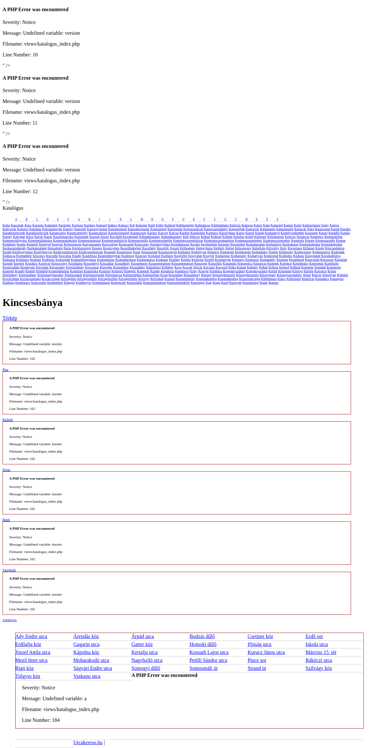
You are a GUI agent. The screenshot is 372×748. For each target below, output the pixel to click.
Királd (7, 252)
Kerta (67, 248)
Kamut (288, 225)
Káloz (258, 225)
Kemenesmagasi (89, 240)
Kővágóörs (68, 278)
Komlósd (76, 271)
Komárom (333, 267)
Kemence (317, 236)
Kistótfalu (332, 263)
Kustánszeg (250, 282)
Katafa (345, 233)
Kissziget (200, 263)
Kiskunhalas (105, 259)
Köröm (308, 271)
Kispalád (340, 259)
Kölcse (273, 267)
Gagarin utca (86, 644)
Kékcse (195, 236)
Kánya (334, 225)
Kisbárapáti (243, 252)
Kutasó (273, 282)
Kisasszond (149, 252)
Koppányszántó (234, 271)
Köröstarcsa (113, 275)
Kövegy (144, 278)
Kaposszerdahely (216, 229)
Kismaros (252, 259)
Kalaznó (141, 225)
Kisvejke (106, 267)
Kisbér (273, 252)
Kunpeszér (118, 282)
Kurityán (235, 282)
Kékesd (216, 236)
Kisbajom (227, 252)
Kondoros (182, 271)
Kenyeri (57, 244)
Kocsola (209, 267)
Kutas (263, 282)
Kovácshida (11, 278)
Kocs (178, 267)
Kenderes (9, 244)
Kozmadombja (206, 278)
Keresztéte (237, 244)
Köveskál (157, 278)
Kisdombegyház (109, 256)
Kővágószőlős (87, 278)
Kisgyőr (208, 256)
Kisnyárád (312, 259)
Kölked (295, 267)
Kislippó (198, 259)
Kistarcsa (259, 263)
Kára (310, 229)
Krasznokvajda (249, 278)
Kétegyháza (204, 248)
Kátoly (7, 236)
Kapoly (68, 229)
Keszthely (149, 248)
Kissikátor (75, 263)
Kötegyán (329, 275)
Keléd (249, 236)
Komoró (105, 271)
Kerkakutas (290, 244)
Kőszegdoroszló (224, 275)
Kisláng (174, 259)
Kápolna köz (86, 652)
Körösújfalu (151, 275)
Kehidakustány (149, 236)
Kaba (6, 225)
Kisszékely (122, 263)
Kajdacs (89, 225)
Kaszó (323, 233)
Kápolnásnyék (52, 229)
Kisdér (76, 256)
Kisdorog (127, 256)
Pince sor (257, 660)
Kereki (195, 244)
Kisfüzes (167, 256)
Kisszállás (107, 263)
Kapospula (174, 229)
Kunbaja (8, 282)
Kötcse (317, 275)
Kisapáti (110, 252)
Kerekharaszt (180, 244)
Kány (325, 225)
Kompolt (143, 271)
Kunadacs (322, 278)
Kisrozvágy (59, 263)
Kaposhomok (117, 229)
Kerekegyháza (160, 244)
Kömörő (117, 271)
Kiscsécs (39, 256)
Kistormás (316, 263)
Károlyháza (227, 233)
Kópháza (216, 271)
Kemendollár (333, 236)
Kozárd (170, 278)
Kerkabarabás (255, 244)
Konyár (203, 271)
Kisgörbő (180, 256)
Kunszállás (134, 282)
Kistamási (230, 263)
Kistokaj (285, 263)
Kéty (283, 248)
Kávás (38, 236)
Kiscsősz (65, 256)
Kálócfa (235, 225)
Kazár (48, 236)
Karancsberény (77, 233)
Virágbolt (9, 570)
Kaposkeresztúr (139, 229)
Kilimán (308, 248)
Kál (132, 225)
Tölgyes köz (27, 676)
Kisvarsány (57, 267)
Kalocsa (247, 225)
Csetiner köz (260, 636)
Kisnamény (268, 259)
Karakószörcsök (14, 233)
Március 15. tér (320, 652)
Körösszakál (73, 275)
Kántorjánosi (311, 225)
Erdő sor (314, 636)
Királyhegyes (43, 252)
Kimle (319, 248)
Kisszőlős (215, 263)
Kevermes (295, 248)
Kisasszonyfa (167, 252)
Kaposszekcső (193, 229)
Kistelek (273, 263)
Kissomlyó (91, 263)
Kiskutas (162, 259)
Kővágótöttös (128, 278)
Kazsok (94, 236)
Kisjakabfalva (330, 256)
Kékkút (227, 236)
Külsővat (308, 278)
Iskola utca (316, 644)
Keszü (174, 248)
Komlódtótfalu (58, 271)
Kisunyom (27, 267)
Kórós (331, 271)
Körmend (284, 271)
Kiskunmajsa (146, 259)
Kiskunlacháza (125, 259)
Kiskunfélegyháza (83, 259)
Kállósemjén (185, 225)
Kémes (310, 240)
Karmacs (212, 233)
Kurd (224, 282)
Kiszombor (121, 267)
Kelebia (238, 236)
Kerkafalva (274, 244)
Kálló (159, 225)
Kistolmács (300, 263)
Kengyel (45, 244)
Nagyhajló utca (146, 660)
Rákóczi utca (318, 660)
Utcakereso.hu (87, 742)
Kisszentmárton (160, 263)
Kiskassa (9, 259)
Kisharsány (239, 256)
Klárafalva (153, 267)
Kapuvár (300, 229)
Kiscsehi (52, 256)
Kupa (216, 282)
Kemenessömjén (160, 240)
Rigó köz (24, 668)
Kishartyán (255, 256)
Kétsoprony (243, 248)
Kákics (112, 225)
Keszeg (97, 248)
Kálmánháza (220, 225)
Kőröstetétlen (132, 275)
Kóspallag (176, 275)
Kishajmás (222, 256)
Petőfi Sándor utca (208, 660)
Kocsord (221, 267)
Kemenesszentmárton (188, 240)
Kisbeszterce (321, 252)
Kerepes (223, 244)
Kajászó (77, 225)
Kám (266, 225)
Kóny (193, 271)
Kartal (249, 233)
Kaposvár (252, 229)
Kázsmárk (81, 236)
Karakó (345, 229)
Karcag (163, 233)
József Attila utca (32, 652)
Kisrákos (31, 263)
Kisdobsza (89, 256)
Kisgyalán (195, 256)
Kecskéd (116, 236)
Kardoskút (197, 233)
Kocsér (188, 267)
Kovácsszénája (30, 278)
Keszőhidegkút (130, 248)
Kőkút (263, 267)
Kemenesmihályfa (114, 240)
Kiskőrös (48, 259)
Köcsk (197, 267)
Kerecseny (142, 244)
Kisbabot (184, 252)
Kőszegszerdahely (289, 275)
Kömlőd (41, 271)
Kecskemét (130, 236)
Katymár (19, 236)
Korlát (272, 271)
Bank (6, 519)
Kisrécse (45, 263)
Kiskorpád (62, 259)
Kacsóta (38, 225)
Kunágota (337, 278)
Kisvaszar (92, 267)
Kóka (232, 267)
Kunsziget (198, 282)
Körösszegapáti (93, 275)
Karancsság (138, 233)
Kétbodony (187, 248)
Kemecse (303, 236)
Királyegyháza (22, 252)
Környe (297, 271)
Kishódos (285, 256)
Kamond (276, 225)
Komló (20, 271)
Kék (186, 236)
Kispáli (8, 263)
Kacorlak (17, 225)
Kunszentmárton (154, 282)
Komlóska (91, 271)
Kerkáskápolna (309, 244)
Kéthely (219, 248)
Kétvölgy (272, 248)
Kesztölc (163, 248)
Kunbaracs (22, 282)
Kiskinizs (22, 259)
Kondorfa (167, 271)
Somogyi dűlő (145, 668)
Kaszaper (311, 233)
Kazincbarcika (63, 236)
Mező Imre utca (31, 660)
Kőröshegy (10, 275)
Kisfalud (154, 256)
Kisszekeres (139, 263)
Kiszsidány (137, 267)
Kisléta (186, 259)
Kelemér (260, 236)
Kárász (152, 233)
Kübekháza (269, 278)
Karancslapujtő (119, 233)
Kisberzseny (303, 252)
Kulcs (281, 278)
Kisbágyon (199, 252)
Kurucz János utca (266, 652)
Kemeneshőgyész (15, 240)
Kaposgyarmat (97, 229)
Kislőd (209, 259)
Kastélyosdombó (292, 233)
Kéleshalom (275, 236)
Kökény (252, 267)
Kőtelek (342, 275)
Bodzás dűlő (202, 636)
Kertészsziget (81, 248)
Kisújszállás (11, 267)
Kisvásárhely (75, 267)
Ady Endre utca (31, 636)
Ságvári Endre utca (92, 668)
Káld (151, 225)
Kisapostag (124, 252)
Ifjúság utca (259, 644)
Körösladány (28, 275)
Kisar (137, 252)
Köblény (168, 267)
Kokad (241, 267)
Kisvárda (42, 267)
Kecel (105, 236)
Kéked (205, 236)
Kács (28, 225)
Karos (240, 233)
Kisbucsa (9, 256)
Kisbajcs (213, 252)
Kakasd (101, 225)
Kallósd (170, 225)
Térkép (10, 318)
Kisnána (282, 259)
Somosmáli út (203, 668)
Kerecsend (126, 244)
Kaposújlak (237, 229)
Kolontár (307, 267)
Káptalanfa (267, 229)
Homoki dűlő (202, 644)
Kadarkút (51, 225)
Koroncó (320, 271)
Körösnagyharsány (51, 275)
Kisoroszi (326, 259)
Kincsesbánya (334, 248)
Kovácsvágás (51, 278)
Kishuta (298, 256)
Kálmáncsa (202, 225)
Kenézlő (32, 244)
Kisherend (271, 256)
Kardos (184, 233)
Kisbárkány (260, 252)
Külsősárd (294, 278)
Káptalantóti (284, 229)
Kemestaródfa (325, 240)
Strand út (257, 668)
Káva (29, 236)
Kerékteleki (209, 244)
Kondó (155, 271)
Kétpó (230, 248)
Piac (6, 369)
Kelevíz (290, 236)
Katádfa (334, 233)
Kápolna (35, 229)
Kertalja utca (144, 652)
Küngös (69, 282)
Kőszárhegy (192, 275)
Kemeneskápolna (40, 240)
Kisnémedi (296, 259)
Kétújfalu (258, 248)
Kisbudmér (24, 256)
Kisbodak (338, 252)
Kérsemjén (55, 248)
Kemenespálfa (138, 240)
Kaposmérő (159, 229)
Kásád (259, 233)
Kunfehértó (55, 282)
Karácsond (322, 229)
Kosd (164, 275)
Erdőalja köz (28, 644)
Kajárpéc (65, 225)
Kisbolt (8, 419)
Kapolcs (23, 229)
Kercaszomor (91, 244)
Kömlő (30, 271)
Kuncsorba (38, 282)
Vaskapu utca (86, 676)
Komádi (320, 267)
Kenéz (21, 244)
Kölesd (284, 267)
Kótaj (307, 275)
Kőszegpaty (267, 275)
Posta (6, 469)
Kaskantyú (272, 233)
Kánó (298, 225)
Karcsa (174, 233)
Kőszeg (206, 275)
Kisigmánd (312, 256)
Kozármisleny (185, 278)
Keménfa (297, 240)
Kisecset (141, 256)
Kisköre (35, 259)
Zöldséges (10, 620)
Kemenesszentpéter (248, 240)
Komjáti (8, 271)
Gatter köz (142, 644)
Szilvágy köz (318, 668)
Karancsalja (57, 233)
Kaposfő (80, 229)
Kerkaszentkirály (14, 248)
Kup (209, 282)
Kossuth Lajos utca (208, 652)
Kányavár (9, 229)
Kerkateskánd (36, 248)
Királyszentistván (65, 252)
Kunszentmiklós (178, 282)
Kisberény (286, 252)
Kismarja (238, 259)
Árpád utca (142, 636)
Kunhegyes (84, 282)
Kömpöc (130, 271)
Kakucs (123, 225)
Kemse (341, 240)
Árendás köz (86, 636)
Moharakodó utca (91, 660)
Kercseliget (110, 244)
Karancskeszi (98, 233)
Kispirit (19, 263)
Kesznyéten (111, 248)
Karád (335, 229)
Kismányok (223, 259)
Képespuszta (73, 244)
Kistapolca (245, 263)
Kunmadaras (101, 282)
